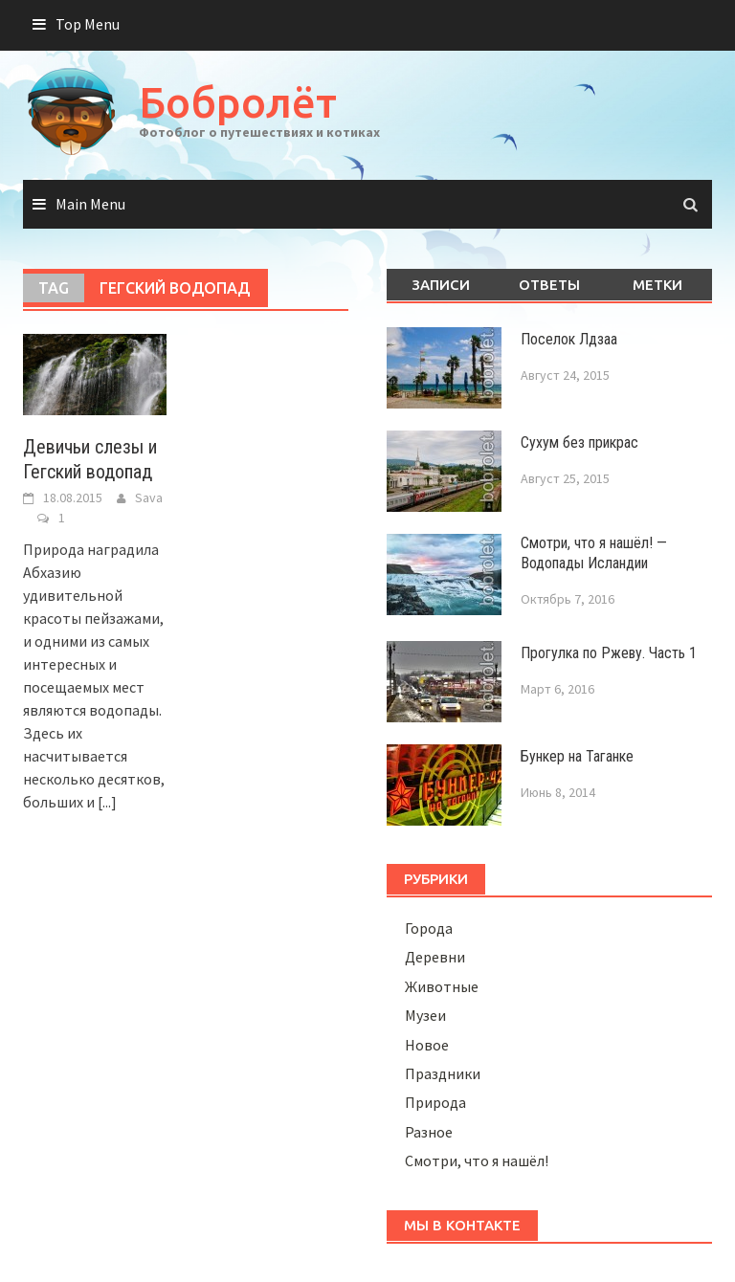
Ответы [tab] (549, 284)
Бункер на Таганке (577, 756)
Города (429, 928)
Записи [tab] (441, 284)
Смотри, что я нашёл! (476, 1160)
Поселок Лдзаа (569, 339)
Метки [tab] (657, 284)
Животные (442, 986)
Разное (429, 1131)
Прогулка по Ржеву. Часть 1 (609, 653)
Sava (149, 497)
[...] (107, 801)
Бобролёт (238, 101)
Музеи (425, 1015)
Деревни (435, 956)
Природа (435, 1102)
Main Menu (90, 203)
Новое (427, 1044)
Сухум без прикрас (579, 442)
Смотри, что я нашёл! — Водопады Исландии (594, 553)
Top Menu (88, 23)
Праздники (442, 1073)
